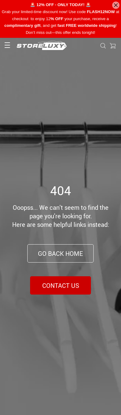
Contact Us (60, 285)
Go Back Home (60, 253)
